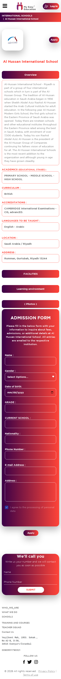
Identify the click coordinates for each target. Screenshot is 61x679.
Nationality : (12, 433)
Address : (9, 252)
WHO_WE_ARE (10, 608)
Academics (24, 169)
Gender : (10, 370)
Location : (9, 237)
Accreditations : (14, 202)
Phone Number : (15, 449)
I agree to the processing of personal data (32, 509)
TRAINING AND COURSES (16, 623)
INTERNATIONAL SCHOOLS (17, 15)
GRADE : (10, 402)
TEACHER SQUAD (11, 627)
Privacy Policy (46, 671)
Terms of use (30, 674)
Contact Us (8, 632)
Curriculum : (11, 187)
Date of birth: (13, 386)
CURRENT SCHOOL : (18, 417)
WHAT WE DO (9, 612)
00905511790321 (11, 650)
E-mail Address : (15, 465)
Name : (9, 355)
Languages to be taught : (21, 220)
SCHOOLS (7, 617)
